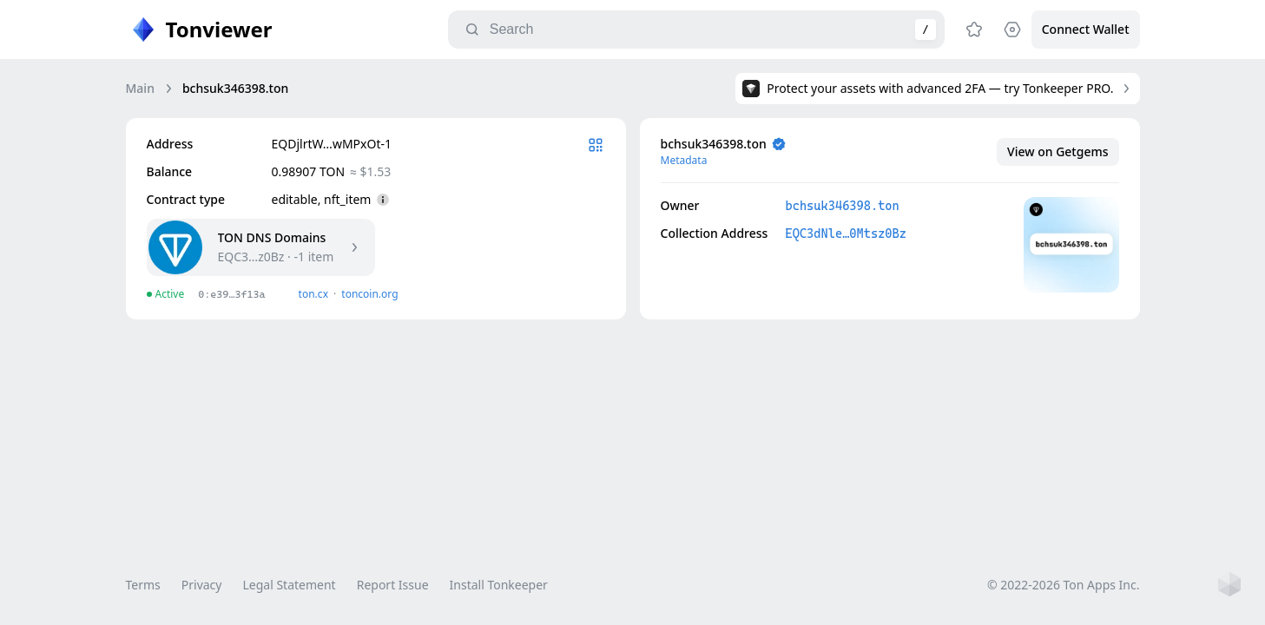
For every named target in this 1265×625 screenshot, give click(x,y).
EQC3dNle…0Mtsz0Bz (846, 233)
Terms (143, 584)
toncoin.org (369, 293)
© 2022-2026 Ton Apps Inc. (1063, 584)
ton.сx (314, 293)
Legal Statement (288, 584)
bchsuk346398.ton (842, 206)
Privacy (201, 584)
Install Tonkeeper (499, 584)
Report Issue (393, 584)
